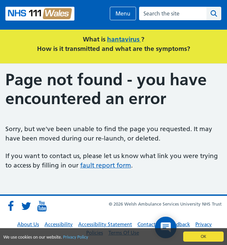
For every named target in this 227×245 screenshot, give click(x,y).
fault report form (105, 165)
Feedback (179, 224)
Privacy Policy (75, 237)
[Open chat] (165, 227)
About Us (28, 224)
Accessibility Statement (105, 224)
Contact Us (150, 224)
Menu (123, 13)
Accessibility (58, 224)
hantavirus (124, 39)
